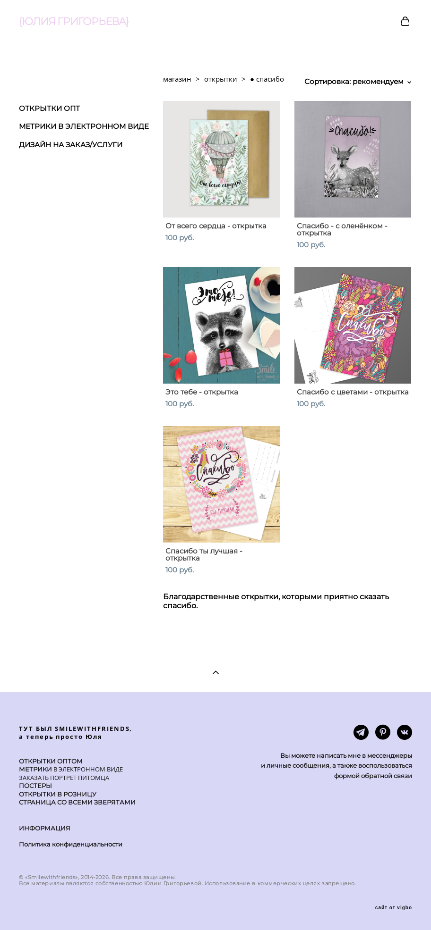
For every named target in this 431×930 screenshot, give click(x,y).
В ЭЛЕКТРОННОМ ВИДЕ (87, 769)
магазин (177, 79)
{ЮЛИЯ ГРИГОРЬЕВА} (74, 22)
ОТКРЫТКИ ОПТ (49, 108)
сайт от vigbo (393, 907)
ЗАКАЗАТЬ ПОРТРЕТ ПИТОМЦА (64, 777)
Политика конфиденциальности (70, 844)
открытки (220, 79)
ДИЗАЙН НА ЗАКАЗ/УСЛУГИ (70, 144)
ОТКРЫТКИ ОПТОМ (51, 761)
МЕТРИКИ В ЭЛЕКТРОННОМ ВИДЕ (84, 126)
